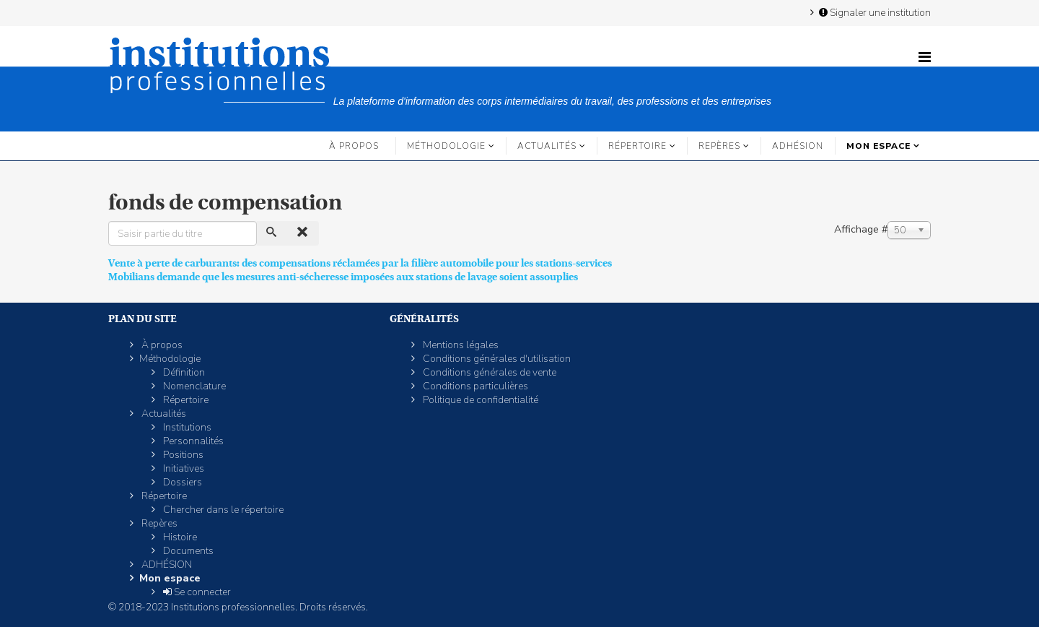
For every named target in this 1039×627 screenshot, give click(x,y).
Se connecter (196, 592)
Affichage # (860, 229)
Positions (182, 455)
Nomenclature (193, 386)
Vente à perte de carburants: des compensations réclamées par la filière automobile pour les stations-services (360, 263)
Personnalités (192, 441)
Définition (183, 372)
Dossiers (181, 482)
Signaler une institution (874, 12)
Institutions (186, 427)
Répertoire (637, 146)
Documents (187, 551)
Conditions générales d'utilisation (496, 359)
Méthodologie (446, 146)
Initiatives (182, 468)
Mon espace (878, 146)
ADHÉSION (797, 146)
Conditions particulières (474, 386)
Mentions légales (460, 345)
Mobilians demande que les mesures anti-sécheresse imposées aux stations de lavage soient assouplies (343, 277)
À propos (354, 146)
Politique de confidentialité (479, 400)
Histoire (179, 537)
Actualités (547, 146)
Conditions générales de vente (488, 372)
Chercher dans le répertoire (222, 509)
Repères (719, 146)
